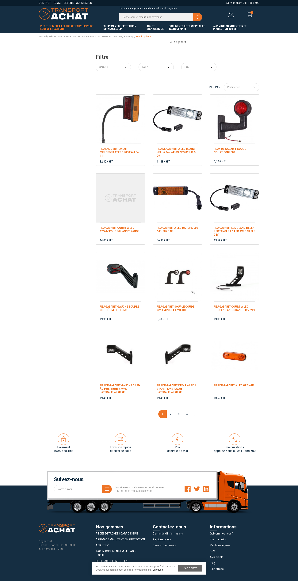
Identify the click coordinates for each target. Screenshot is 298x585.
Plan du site (217, 572)
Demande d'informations (168, 537)
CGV (212, 555)
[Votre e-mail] (83, 493)
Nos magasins (218, 543)
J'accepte (190, 568)
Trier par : (214, 91)
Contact (45, 2)
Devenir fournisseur (78, 2)
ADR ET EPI (102, 549)
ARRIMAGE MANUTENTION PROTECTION (120, 543)
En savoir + (159, 569)
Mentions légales (220, 549)
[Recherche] (160, 19)
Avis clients (216, 561)
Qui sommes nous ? (221, 537)
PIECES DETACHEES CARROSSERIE (117, 537)
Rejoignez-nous (162, 543)
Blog (57, 2)
